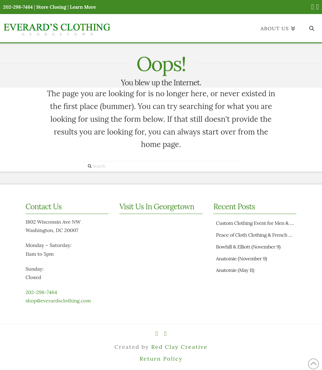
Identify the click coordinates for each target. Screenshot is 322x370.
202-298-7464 (41, 292)
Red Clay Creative (179, 346)
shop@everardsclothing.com (58, 300)
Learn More (83, 7)
